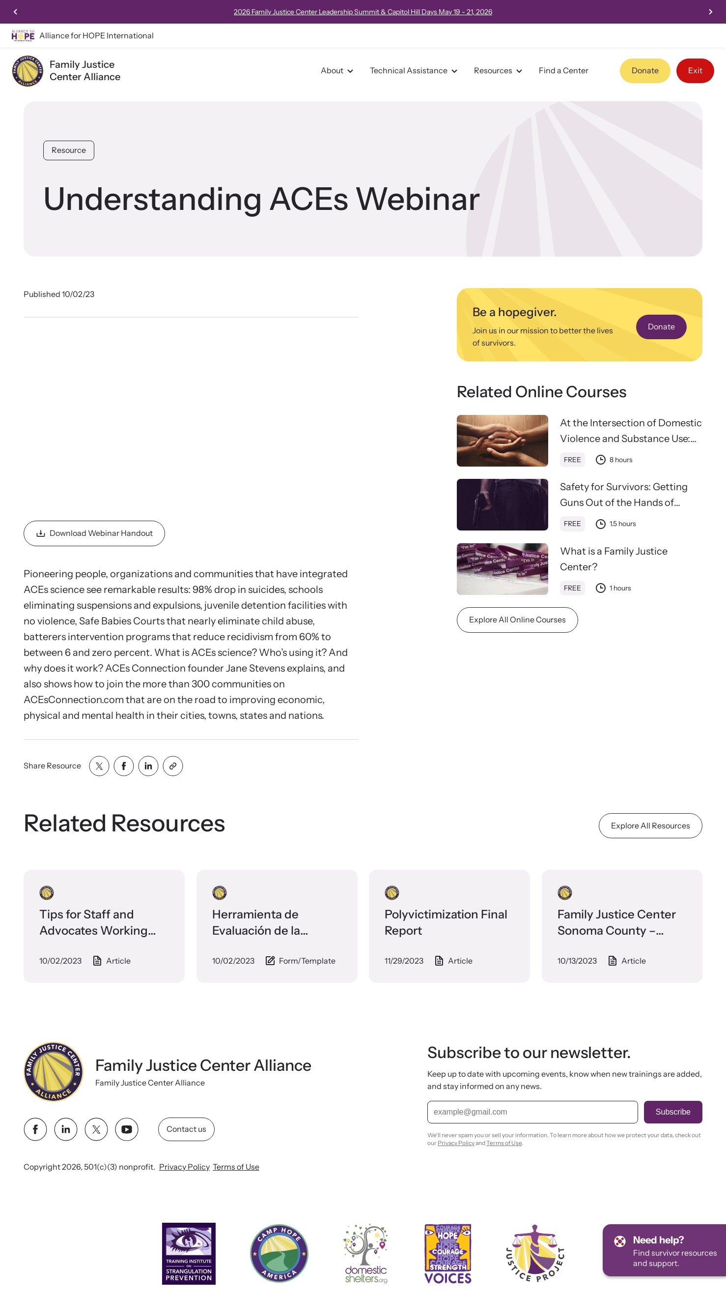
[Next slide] (710, 12)
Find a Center (563, 70)
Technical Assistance (415, 71)
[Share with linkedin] (148, 766)
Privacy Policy (184, 1167)
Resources (499, 71)
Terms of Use (236, 1167)
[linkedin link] (66, 1129)
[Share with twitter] (99, 766)
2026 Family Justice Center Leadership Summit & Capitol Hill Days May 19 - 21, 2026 (388, 11)
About (338, 71)
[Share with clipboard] (173, 766)
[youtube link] (127, 1129)
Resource (69, 150)
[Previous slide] (16, 12)
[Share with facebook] (123, 766)
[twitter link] (96, 1129)
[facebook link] (35, 1129)
